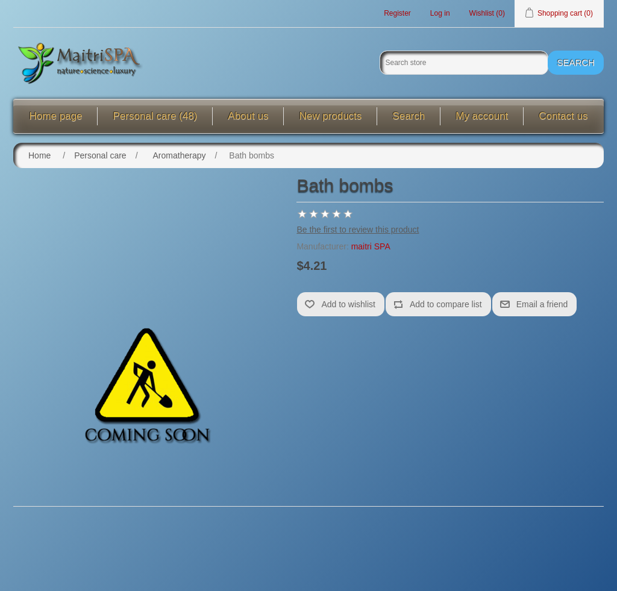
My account (482, 116)
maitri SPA (370, 246)
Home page (56, 116)
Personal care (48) (155, 116)
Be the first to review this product (357, 229)
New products (330, 116)
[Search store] (464, 63)
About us (248, 116)
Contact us (563, 116)
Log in (440, 13)
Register (397, 13)
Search (408, 116)
